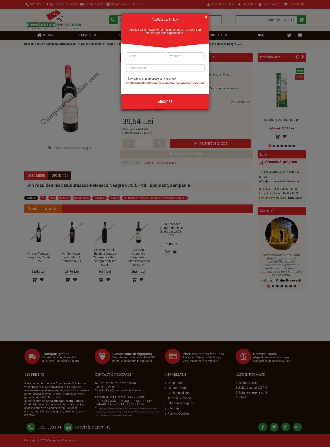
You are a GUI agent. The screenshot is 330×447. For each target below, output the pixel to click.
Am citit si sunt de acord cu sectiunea (165, 81)
